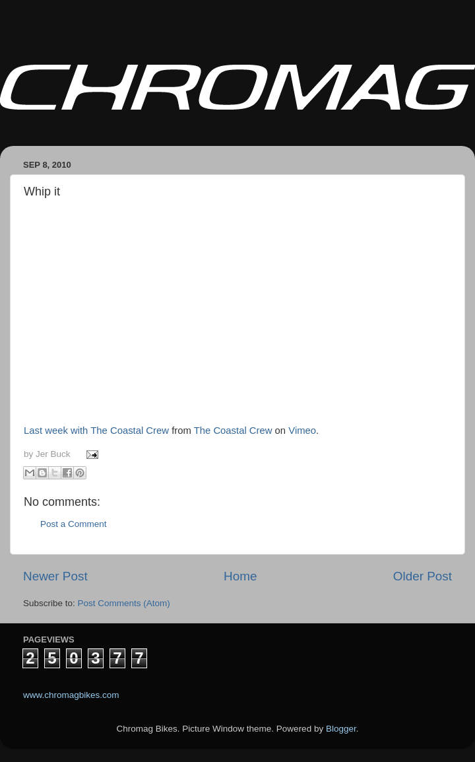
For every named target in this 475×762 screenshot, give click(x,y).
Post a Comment (73, 524)
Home (240, 576)
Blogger (341, 729)
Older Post (422, 576)
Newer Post (55, 576)
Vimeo (302, 430)
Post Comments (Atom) (124, 603)
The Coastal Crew (233, 430)
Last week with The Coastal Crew (96, 430)
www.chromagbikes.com (71, 695)
